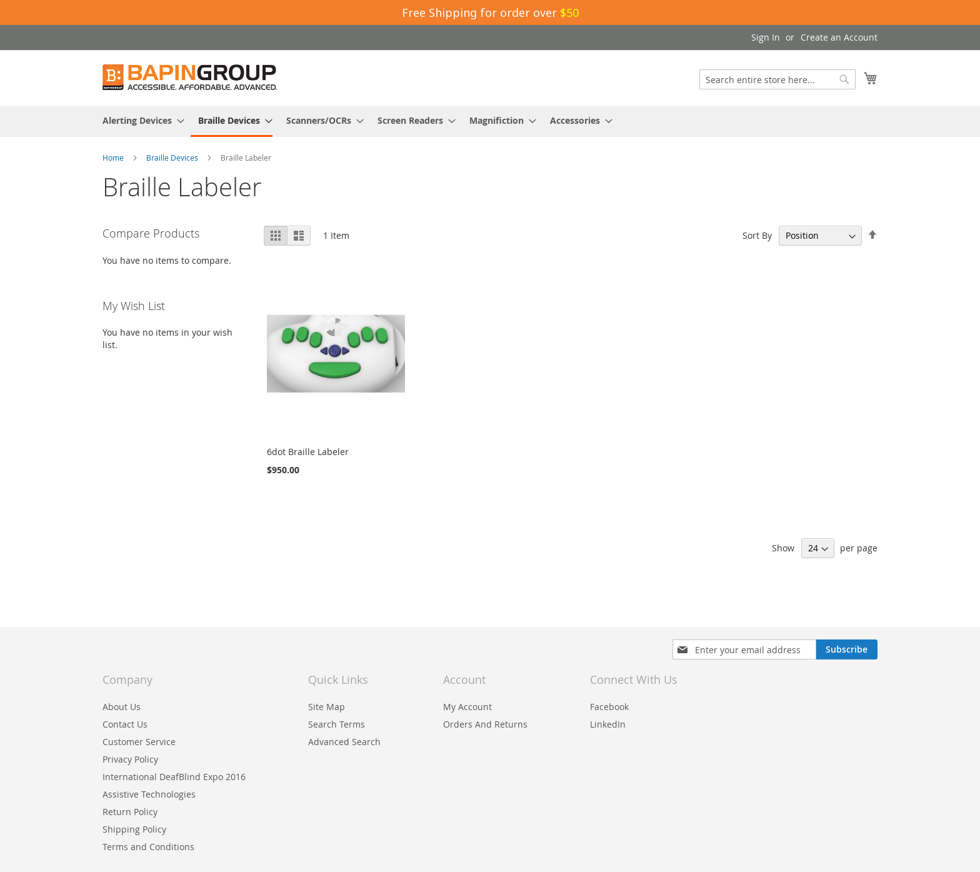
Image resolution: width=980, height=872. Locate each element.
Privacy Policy (130, 759)
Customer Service (139, 742)
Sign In (765, 37)
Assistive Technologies (149, 794)
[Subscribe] (847, 649)
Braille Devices (173, 158)
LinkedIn (608, 724)
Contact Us (125, 724)
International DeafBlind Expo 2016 (174, 777)
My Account (467, 707)
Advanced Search (344, 742)
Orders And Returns (485, 724)
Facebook (609, 707)
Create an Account (839, 37)
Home (114, 158)
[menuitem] (139, 120)
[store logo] (190, 77)
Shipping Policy (134, 829)
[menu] (490, 121)
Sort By (757, 235)
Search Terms (336, 724)
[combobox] (777, 79)
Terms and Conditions (148, 847)
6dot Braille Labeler (308, 452)
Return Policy (130, 812)
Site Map (326, 707)
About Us (121, 707)
